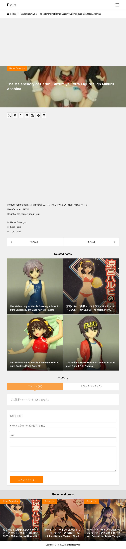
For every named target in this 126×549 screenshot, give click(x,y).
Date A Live (49, 501)
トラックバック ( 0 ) (91, 386)
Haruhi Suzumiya (17, 68)
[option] (63, 520)
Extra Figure (15, 227)
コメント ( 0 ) (35, 386)
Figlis (11, 5)
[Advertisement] (63, 41)
